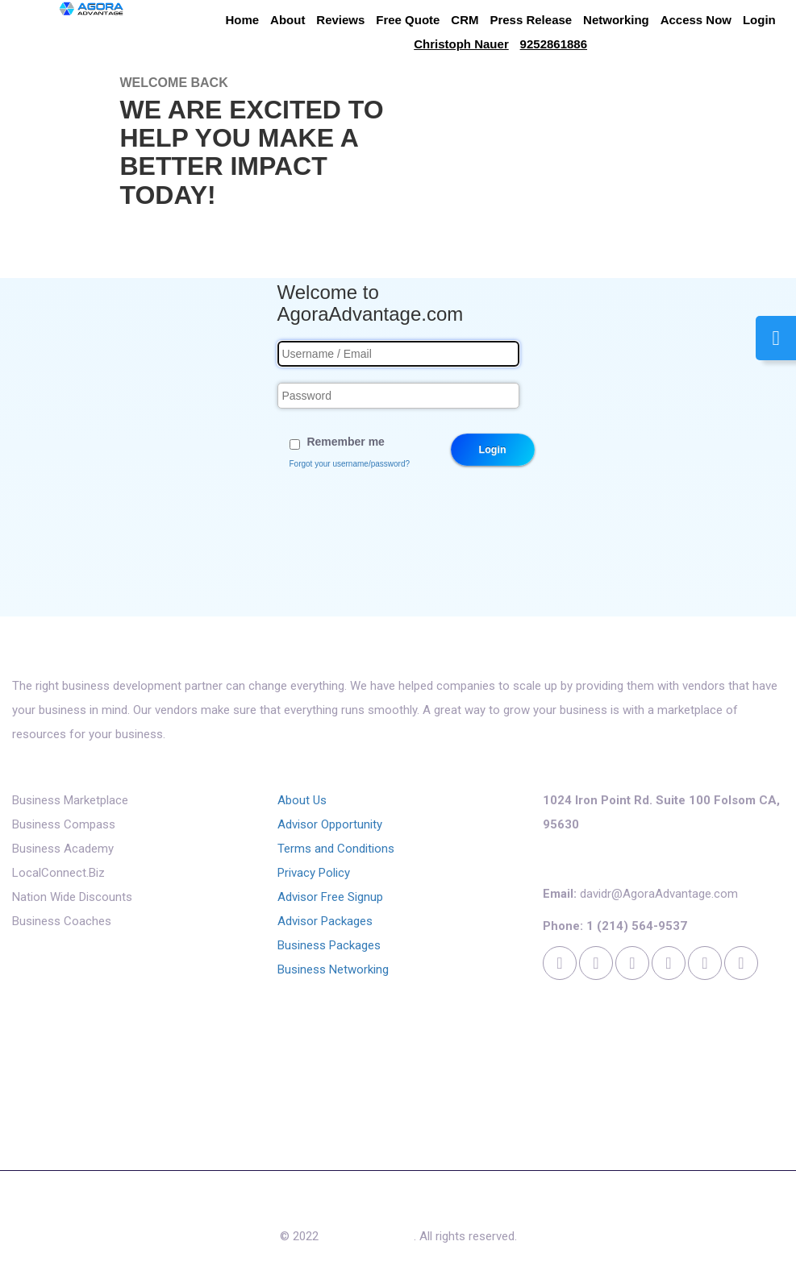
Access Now (696, 20)
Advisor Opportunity (329, 824)
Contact (473, 1208)
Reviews (340, 20)
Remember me (345, 441)
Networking (616, 20)
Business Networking (333, 969)
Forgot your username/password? (350, 463)
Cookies (535, 1208)
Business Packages (329, 945)
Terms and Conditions (335, 848)
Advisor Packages (325, 921)
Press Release (531, 20)
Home (243, 20)
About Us (302, 800)
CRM (464, 20)
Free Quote (408, 20)
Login (759, 20)
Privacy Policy (313, 873)
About (287, 20)
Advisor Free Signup (330, 897)
